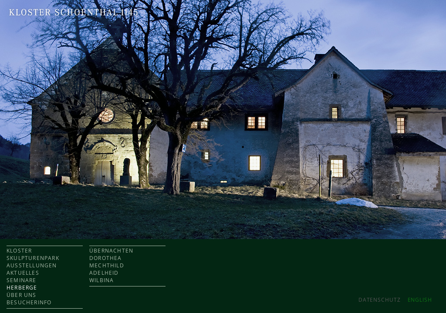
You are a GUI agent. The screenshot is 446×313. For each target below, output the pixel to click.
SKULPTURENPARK (33, 258)
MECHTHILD (106, 265)
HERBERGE (22, 287)
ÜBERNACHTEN (111, 250)
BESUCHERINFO (29, 302)
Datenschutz (379, 299)
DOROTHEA (105, 258)
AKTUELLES (23, 272)
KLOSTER (19, 250)
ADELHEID (104, 272)
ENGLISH (420, 299)
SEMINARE (22, 280)
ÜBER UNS (22, 295)
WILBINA (101, 280)
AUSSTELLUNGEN (32, 265)
